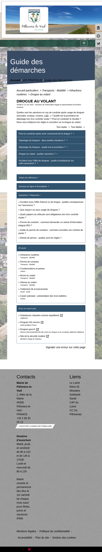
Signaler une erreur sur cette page (65, 347)
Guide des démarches (58, 80)
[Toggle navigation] (83, 43)
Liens (75, 376)
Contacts (25, 376)
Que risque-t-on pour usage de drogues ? (40, 210)
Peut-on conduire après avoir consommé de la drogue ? (46, 134)
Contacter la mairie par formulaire (35, 426)
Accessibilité (25, 537)
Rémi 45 (74, 386)
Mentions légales (26, 531)
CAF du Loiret (74, 404)
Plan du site (42, 537)
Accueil (15, 80)
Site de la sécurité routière (34, 336)
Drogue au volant (40, 94)
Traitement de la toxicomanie (34, 289)
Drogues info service (32, 322)
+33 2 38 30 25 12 (23, 420)
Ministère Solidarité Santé (75, 394)
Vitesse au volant (28, 282)
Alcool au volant (27, 275)
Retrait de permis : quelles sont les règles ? (41, 238)
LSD (46, 116)
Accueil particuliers (28, 90)
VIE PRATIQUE (32, 80)
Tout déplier (78, 127)
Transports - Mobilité (54, 90)
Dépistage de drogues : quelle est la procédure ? (42, 147)
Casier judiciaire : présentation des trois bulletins (43, 296)
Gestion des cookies (64, 537)
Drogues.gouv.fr (29, 329)
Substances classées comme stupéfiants (41, 315)
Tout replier (63, 127)
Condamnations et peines (32, 268)
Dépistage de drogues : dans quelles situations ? (42, 140)
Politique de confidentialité (54, 531)
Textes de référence (28, 177)
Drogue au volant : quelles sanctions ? (37, 154)
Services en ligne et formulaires (33, 186)
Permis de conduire (29, 262)
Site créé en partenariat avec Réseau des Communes (51, 549)
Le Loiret (75, 382)
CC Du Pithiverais (76, 412)
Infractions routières (29, 255)
